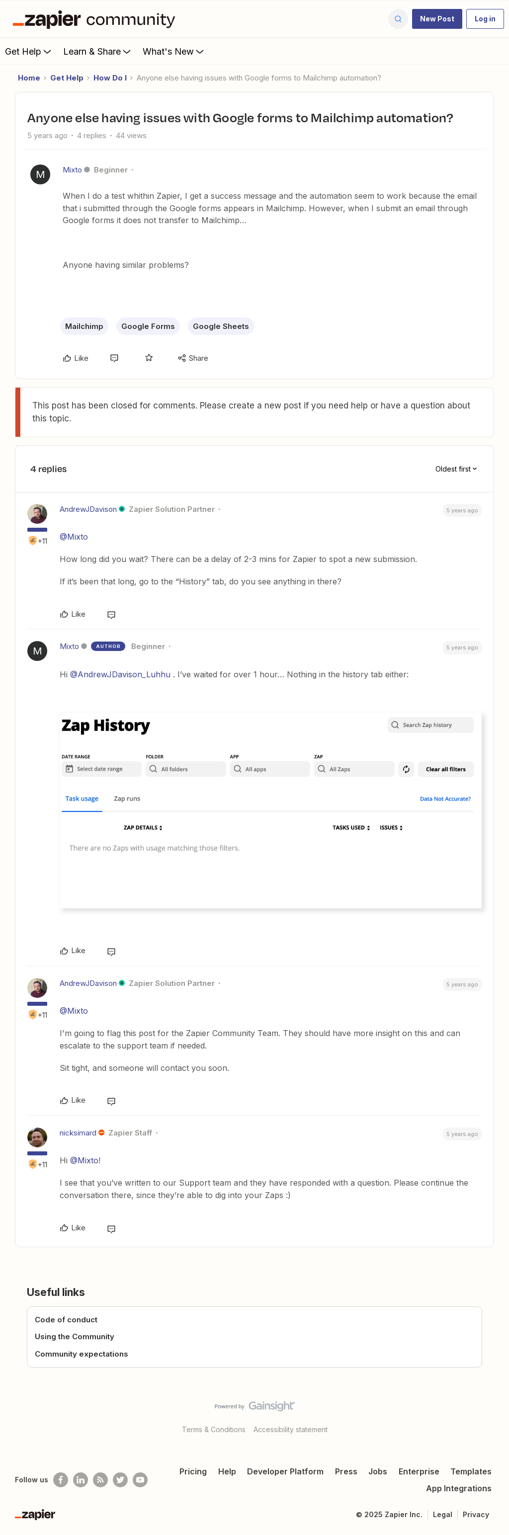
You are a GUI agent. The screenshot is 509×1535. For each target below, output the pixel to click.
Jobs (377, 1471)
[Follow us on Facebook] (60, 1479)
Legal (442, 1514)
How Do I (110, 77)
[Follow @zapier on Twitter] (120, 1479)
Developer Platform (285, 1471)
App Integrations (459, 1488)
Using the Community (74, 1336)
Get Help (29, 51)
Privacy (476, 1514)
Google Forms (148, 326)
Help (227, 1471)
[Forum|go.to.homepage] (96, 19)
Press (346, 1471)
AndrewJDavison (88, 509)
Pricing (193, 1471)
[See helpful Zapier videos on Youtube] (140, 1479)
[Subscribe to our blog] (100, 1479)
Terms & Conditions (214, 1429)
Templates (471, 1471)
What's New (174, 51)
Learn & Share (98, 51)
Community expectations (81, 1354)
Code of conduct (66, 1319)
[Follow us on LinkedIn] (80, 1479)
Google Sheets (221, 326)
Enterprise (419, 1471)
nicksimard (78, 1132)
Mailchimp (84, 326)
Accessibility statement (291, 1429)
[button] (437, 19)
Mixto (72, 169)
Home (29, 77)
